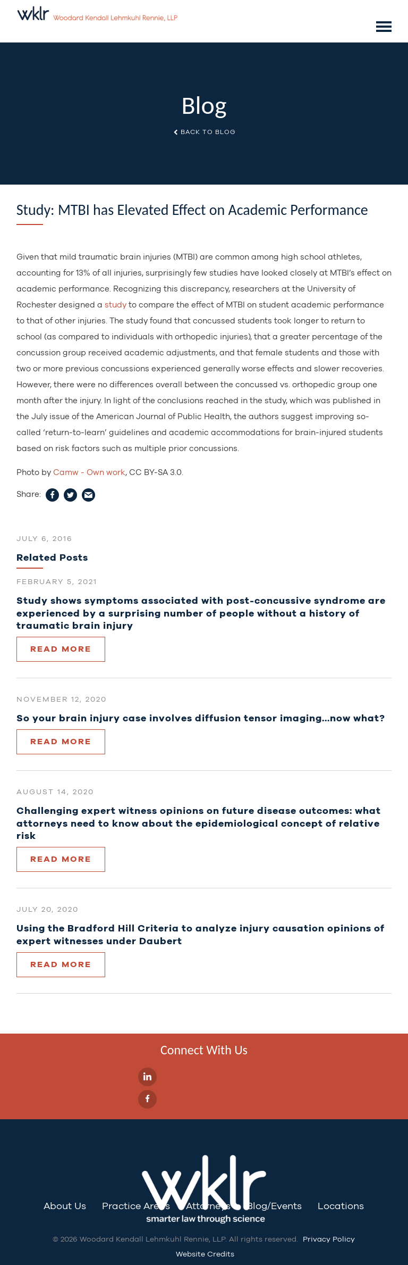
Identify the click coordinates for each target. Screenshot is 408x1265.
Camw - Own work (89, 472)
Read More (60, 649)
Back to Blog (204, 132)
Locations (341, 1205)
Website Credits (205, 1254)
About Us (65, 1205)
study (115, 304)
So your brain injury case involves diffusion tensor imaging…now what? (200, 717)
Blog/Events (274, 1205)
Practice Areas (136, 1205)
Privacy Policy (329, 1239)
